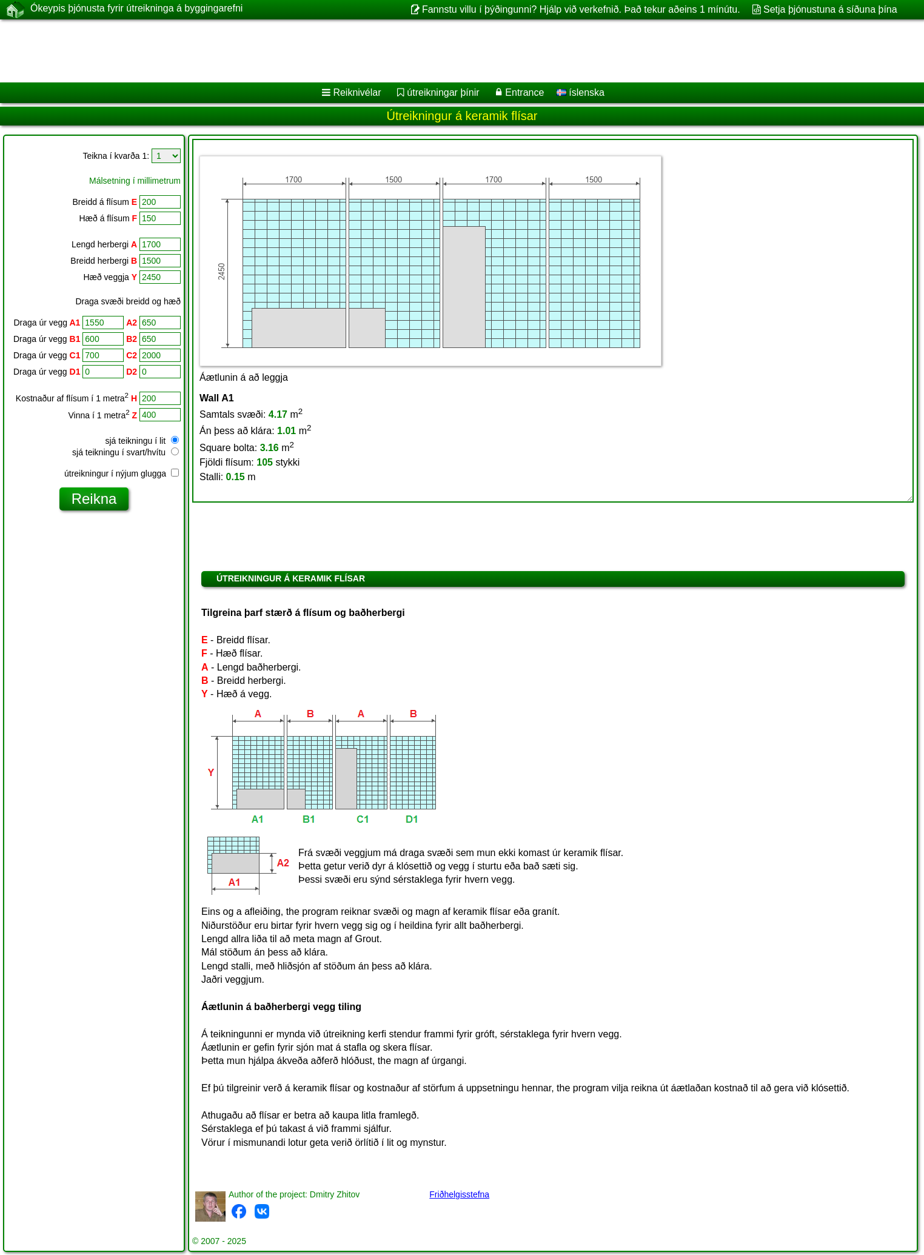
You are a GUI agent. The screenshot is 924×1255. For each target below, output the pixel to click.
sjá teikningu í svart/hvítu (125, 452)
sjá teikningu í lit (142, 441)
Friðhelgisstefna (459, 1194)
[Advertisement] (368, 51)
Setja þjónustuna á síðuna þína (830, 9)
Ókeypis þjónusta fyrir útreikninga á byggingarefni (136, 9)
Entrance (524, 92)
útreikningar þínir (443, 92)
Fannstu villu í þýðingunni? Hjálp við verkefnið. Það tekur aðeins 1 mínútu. (581, 9)
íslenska (580, 92)
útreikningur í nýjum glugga (121, 473)
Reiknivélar (357, 92)
